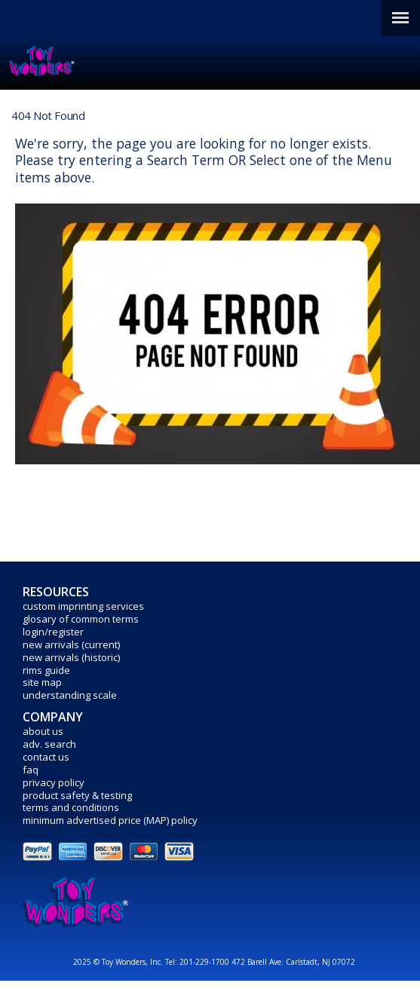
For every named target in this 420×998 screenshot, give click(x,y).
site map (42, 682)
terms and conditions (71, 807)
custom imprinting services (83, 606)
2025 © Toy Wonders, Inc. (119, 962)
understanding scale (70, 695)
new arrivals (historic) (71, 657)
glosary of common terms (81, 619)
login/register (53, 631)
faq (30, 769)
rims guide (46, 670)
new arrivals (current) (71, 644)
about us (43, 731)
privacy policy (53, 782)
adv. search (49, 744)
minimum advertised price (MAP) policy (110, 820)
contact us (46, 757)
